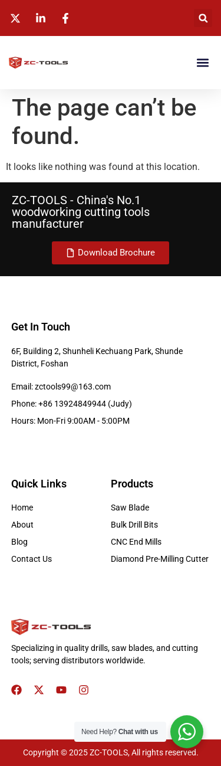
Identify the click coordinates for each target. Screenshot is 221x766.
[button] (203, 18)
